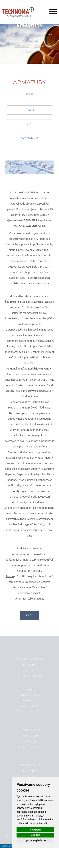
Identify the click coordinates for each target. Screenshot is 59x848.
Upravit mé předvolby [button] (35, 840)
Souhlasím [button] (35, 829)
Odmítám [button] (35, 835)
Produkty (22, 46)
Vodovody (41, 46)
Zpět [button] (29, 615)
